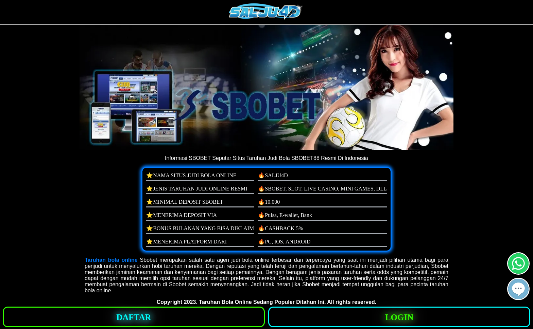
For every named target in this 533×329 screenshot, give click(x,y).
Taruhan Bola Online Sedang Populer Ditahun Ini (261, 302)
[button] (518, 289)
